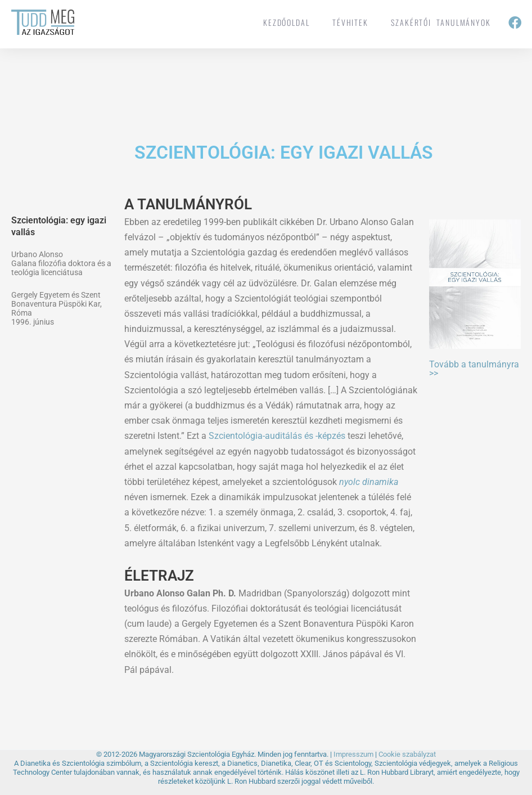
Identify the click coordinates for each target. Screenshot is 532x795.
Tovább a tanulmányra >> (474, 369)
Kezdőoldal (286, 22)
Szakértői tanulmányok (441, 22)
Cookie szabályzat (407, 754)
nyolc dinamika (368, 482)
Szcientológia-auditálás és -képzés (277, 435)
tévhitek (350, 22)
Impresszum (353, 754)
